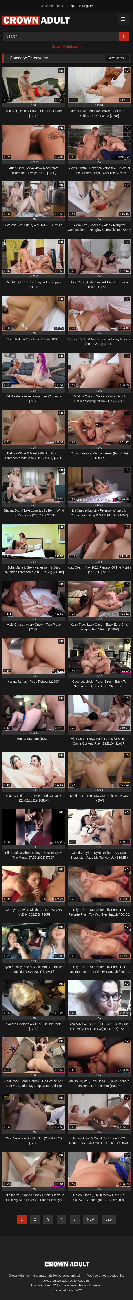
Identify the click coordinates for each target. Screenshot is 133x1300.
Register (88, 6)
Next (90, 1219)
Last (109, 1219)
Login (72, 6)
